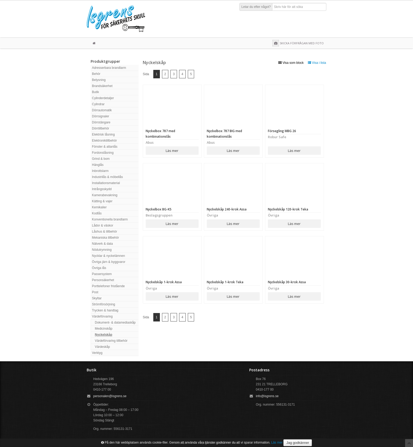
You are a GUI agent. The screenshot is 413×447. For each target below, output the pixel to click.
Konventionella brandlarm (110, 219)
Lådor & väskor (102, 225)
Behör (96, 74)
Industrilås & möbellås (107, 177)
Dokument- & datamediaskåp (115, 322)
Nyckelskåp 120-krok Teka (288, 209)
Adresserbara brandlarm (109, 68)
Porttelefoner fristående (108, 286)
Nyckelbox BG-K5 (158, 209)
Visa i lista (317, 63)
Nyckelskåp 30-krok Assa (287, 282)
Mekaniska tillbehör (105, 237)
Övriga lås (99, 268)
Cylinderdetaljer (103, 98)
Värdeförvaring (102, 316)
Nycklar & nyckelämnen (108, 256)
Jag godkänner (297, 443)
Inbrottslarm (100, 171)
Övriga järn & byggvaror (108, 262)
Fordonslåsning (103, 153)
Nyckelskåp (103, 335)
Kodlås (97, 213)
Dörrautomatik (102, 110)
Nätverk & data (102, 244)
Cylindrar (98, 104)
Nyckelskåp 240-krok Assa (227, 209)
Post (95, 292)
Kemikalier (99, 207)
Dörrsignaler (100, 116)
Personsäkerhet (103, 280)
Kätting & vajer (102, 201)
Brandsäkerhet (102, 86)
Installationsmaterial (106, 183)
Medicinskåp (103, 328)
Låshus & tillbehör (104, 231)
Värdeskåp (102, 347)
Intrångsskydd (102, 189)
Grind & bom (101, 159)
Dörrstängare (101, 122)
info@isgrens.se (267, 396)
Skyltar (97, 298)
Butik (95, 92)
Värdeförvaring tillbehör (111, 341)
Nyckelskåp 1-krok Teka (225, 282)
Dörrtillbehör (100, 128)
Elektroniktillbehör (104, 140)
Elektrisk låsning (103, 134)
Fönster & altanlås (104, 146)
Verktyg (97, 353)
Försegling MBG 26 (282, 131)
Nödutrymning (102, 250)
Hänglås (98, 165)
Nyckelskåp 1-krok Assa (164, 282)
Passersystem (102, 274)
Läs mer (172, 150)
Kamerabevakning (104, 195)
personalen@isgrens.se (109, 396)
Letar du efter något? (256, 7)
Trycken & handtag (105, 310)
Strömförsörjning (103, 304)
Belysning (99, 80)
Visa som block (291, 63)
